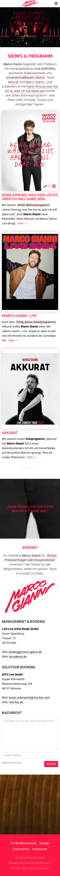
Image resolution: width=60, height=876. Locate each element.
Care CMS (28, 863)
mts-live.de (16, 702)
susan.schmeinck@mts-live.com (29, 697)
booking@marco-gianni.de (25, 652)
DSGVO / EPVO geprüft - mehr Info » (30, 868)
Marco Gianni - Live (38, 82)
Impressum (39, 849)
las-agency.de (18, 656)
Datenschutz (21, 849)
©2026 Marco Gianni (23, 843)
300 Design (38, 857)
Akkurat (13, 82)
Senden (51, 764)
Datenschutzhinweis (12, 763)
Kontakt (45, 843)
